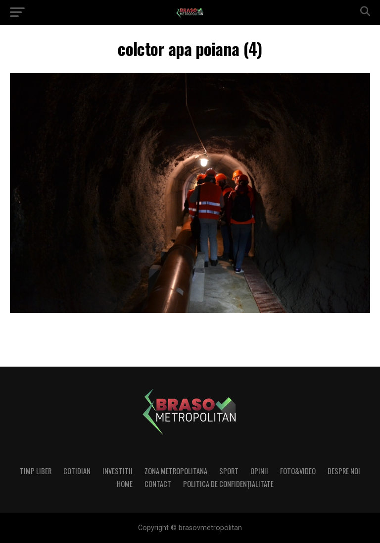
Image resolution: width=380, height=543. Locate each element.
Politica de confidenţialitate (228, 484)
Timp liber (35, 471)
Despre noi (344, 471)
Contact (157, 484)
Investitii (117, 471)
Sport (228, 471)
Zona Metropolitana (175, 471)
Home (125, 484)
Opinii (259, 471)
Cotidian (77, 471)
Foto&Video (298, 471)
